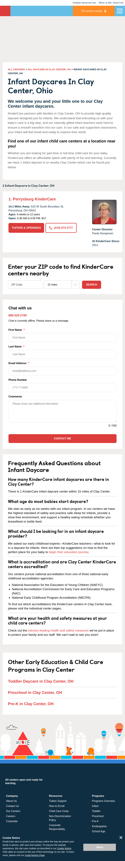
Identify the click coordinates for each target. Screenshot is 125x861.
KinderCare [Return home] (5, 11)
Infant (95, 806)
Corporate (12, 821)
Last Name (62, 352)
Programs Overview (103, 801)
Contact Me (62, 438)
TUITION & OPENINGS (26, 227)
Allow (99, 847)
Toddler (96, 811)
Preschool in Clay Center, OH (35, 692)
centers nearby (92, 11)
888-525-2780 (17, 315)
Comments (15, 396)
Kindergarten (99, 826)
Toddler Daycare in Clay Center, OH (40, 681)
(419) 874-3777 (61, 227)
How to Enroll (56, 806)
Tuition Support (58, 801)
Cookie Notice (64, 848)
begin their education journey (68, 552)
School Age (98, 831)
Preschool (98, 816)
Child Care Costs (59, 811)
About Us (11, 801)
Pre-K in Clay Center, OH (31, 704)
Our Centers (13, 811)
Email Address (62, 368)
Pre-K (95, 821)
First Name (62, 335)
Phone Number (62, 385)
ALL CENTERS (16, 69)
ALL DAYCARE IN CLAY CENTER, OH (49, 69)
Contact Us (12, 806)
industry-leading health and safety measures (58, 630)
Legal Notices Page (35, 855)
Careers (10, 816)
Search (91, 284)
